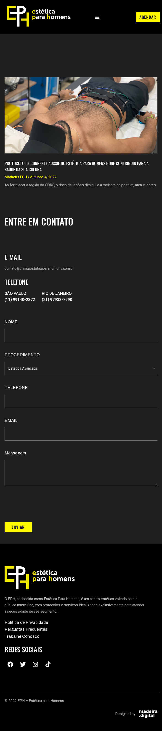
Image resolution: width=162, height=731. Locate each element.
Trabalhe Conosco (22, 636)
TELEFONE (16, 387)
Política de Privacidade (26, 622)
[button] (97, 17)
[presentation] (39, 504)
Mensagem (15, 453)
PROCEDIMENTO (22, 355)
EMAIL (11, 420)
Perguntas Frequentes (26, 629)
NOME (11, 322)
